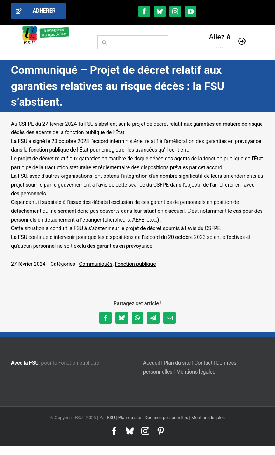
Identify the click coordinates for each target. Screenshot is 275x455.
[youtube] (190, 11)
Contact (203, 363)
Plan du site (177, 363)
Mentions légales (195, 372)
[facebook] (144, 11)
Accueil (151, 363)
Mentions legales (208, 417)
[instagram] (175, 11)
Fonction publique (135, 264)
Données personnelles (166, 417)
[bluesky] (160, 11)
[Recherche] (104, 42)
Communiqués (95, 264)
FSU (111, 417)
